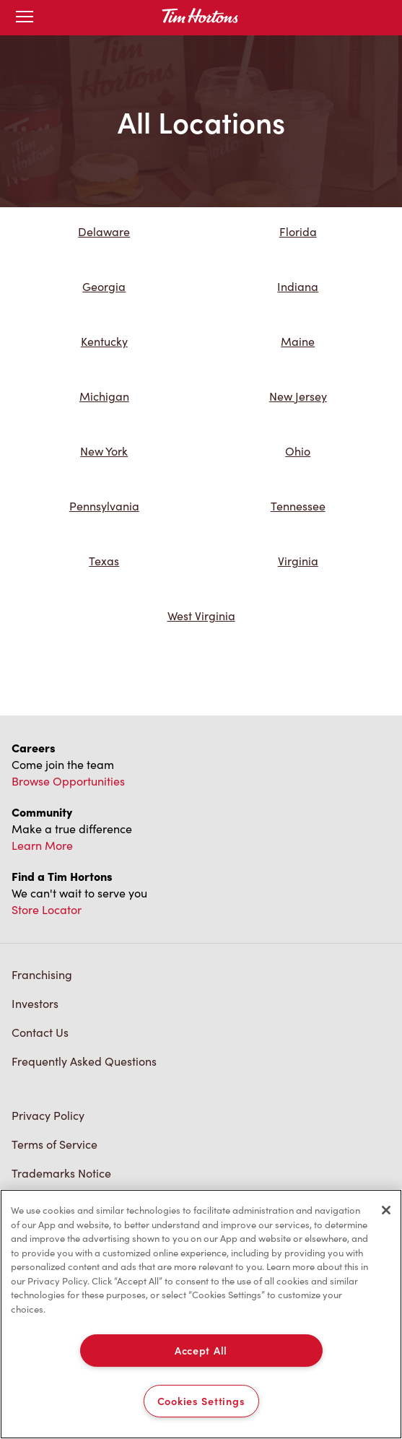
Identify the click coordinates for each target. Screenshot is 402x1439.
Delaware (104, 231)
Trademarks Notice (61, 1173)
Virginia (298, 560)
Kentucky (104, 341)
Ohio (297, 450)
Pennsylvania (104, 505)
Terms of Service (54, 1144)
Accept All (201, 1350)
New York (104, 450)
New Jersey (298, 396)
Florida (298, 231)
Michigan (104, 396)
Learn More (42, 845)
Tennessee (298, 505)
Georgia (104, 286)
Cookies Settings (201, 1401)
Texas (104, 560)
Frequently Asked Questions (84, 1061)
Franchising (42, 974)
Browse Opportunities (68, 780)
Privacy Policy (48, 1115)
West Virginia (201, 615)
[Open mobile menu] (25, 17)
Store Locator (47, 909)
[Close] (386, 1210)
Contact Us (40, 1032)
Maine (298, 341)
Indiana (297, 286)
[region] (201, 1314)
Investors (35, 1003)
